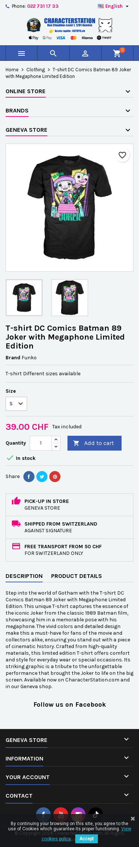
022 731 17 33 (43, 6)
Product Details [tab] (76, 575)
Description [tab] (24, 575)
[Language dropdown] (114, 6)
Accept (86, 838)
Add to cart (93, 443)
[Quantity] (41, 443)
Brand (13, 357)
